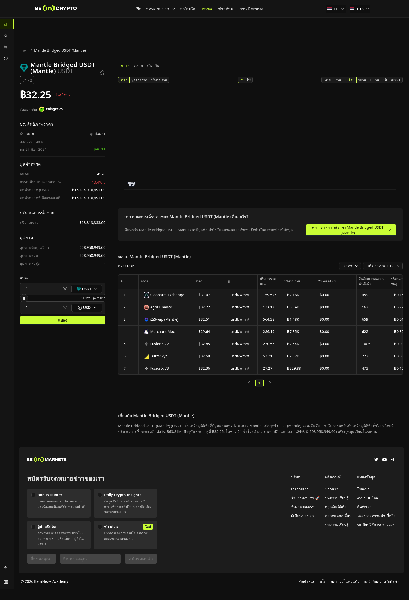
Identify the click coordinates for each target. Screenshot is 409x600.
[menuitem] (7, 24)
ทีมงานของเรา (302, 506)
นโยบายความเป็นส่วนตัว (339, 581)
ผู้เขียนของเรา (302, 515)
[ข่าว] (56, 9)
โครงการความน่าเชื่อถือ (376, 515)
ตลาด (138, 65)
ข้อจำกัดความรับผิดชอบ (383, 581)
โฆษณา (363, 489)
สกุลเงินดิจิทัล (336, 506)
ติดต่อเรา (364, 506)
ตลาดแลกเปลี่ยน (338, 515)
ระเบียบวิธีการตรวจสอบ (376, 524)
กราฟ (125, 65)
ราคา (24, 50)
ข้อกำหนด (307, 581)
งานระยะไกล (367, 497)
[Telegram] (392, 460)
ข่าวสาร (331, 489)
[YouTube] (384, 460)
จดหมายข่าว (160, 9)
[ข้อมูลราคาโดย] (51, 110)
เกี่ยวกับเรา (300, 489)
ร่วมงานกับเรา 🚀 (305, 497)
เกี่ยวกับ (153, 65)
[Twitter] (376, 460)
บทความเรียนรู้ (337, 497)
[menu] (7, 41)
